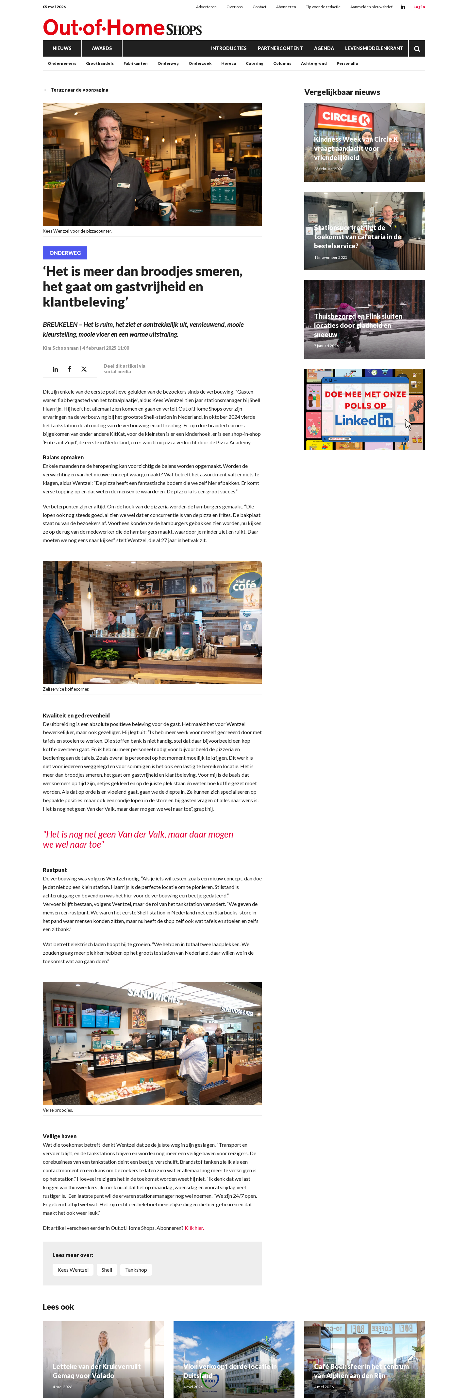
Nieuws (62, 48)
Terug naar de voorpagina (75, 90)
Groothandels (100, 63)
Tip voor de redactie (323, 6)
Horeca (228, 63)
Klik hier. (194, 1228)
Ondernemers (62, 63)
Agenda (324, 48)
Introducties (229, 48)
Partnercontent (280, 48)
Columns (282, 63)
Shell (107, 1269)
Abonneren (286, 6)
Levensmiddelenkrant (374, 48)
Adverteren (206, 6)
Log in (419, 6)
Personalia (347, 63)
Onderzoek (200, 63)
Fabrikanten (136, 63)
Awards (102, 48)
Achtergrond (314, 63)
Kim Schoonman (61, 348)
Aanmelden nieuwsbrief (371, 6)
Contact (259, 6)
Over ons (234, 6)
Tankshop (136, 1269)
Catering (254, 63)
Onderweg (168, 63)
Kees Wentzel (73, 1269)
